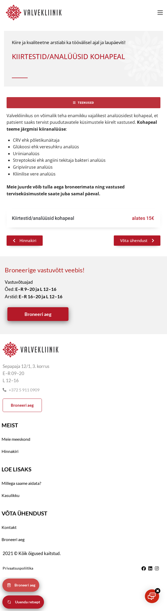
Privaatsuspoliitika (18, 568)
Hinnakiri (10, 451)
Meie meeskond (16, 439)
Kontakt (9, 527)
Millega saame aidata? (21, 483)
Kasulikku (10, 495)
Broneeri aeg (13, 539)
